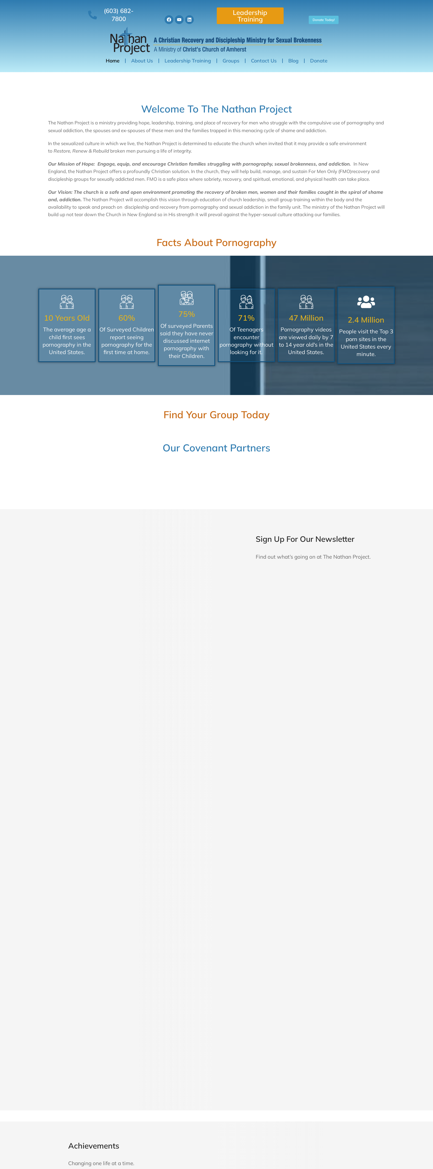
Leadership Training (251, 12)
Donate (319, 54)
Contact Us (264, 54)
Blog (293, 54)
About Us (142, 54)
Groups (231, 54)
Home (113, 54)
